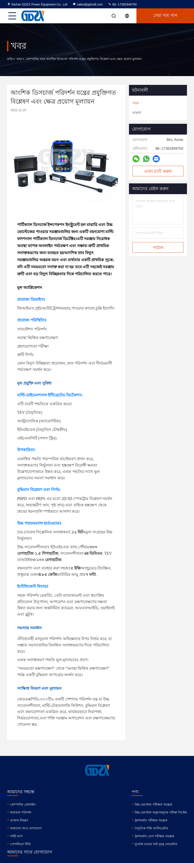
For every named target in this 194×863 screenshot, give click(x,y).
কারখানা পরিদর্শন (20, 812)
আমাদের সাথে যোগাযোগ (26, 828)
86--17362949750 (122, 4)
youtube (128, 834)
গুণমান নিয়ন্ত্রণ (19, 820)
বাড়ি (10, 59)
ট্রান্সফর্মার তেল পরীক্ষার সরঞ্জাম (72, 836)
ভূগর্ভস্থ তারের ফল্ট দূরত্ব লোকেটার (74, 844)
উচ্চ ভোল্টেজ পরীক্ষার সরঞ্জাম (71, 804)
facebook (138, 834)
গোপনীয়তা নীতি (20, 844)
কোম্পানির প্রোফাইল (22, 804)
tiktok (157, 834)
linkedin (119, 834)
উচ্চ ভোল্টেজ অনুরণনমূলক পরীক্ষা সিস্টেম (79, 812)
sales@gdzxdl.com (88, 4)
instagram (148, 834)
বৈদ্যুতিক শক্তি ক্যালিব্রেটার (69, 828)
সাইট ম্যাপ (16, 836)
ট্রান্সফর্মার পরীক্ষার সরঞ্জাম (69, 820)
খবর (19, 59)
